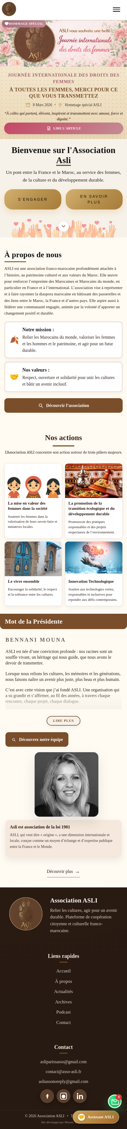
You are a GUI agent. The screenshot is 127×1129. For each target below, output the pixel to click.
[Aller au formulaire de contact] (115, 1102)
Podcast (63, 1012)
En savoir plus (94, 199)
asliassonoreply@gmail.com (63, 1081)
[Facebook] (47, 1096)
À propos (63, 981)
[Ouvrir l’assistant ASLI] (96, 1117)
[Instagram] (63, 1096)
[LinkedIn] (80, 1096)
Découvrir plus (60, 871)
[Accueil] (9, 10)
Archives (63, 1002)
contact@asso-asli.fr (63, 1071)
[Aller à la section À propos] (63, 225)
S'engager (33, 199)
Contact (63, 1022)
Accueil (63, 971)
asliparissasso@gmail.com (63, 1061)
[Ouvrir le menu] (117, 9)
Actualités (63, 991)
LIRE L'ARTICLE (63, 128)
